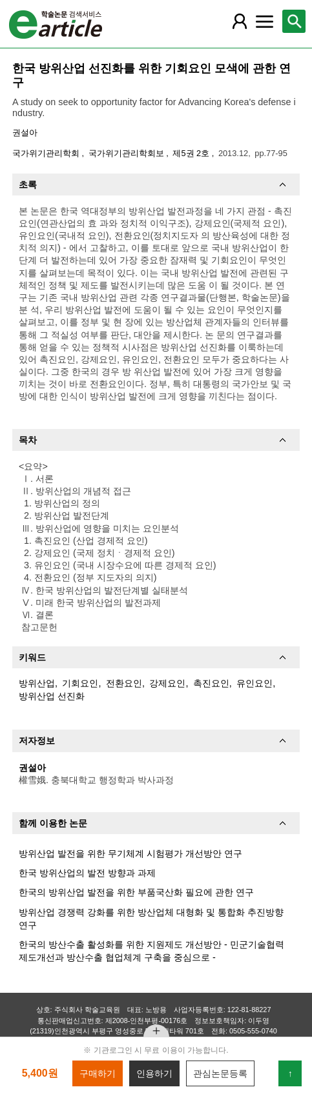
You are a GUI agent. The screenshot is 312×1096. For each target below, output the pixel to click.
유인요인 (254, 683)
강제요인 (167, 683)
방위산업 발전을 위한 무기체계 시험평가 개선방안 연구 (130, 853)
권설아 (24, 132)
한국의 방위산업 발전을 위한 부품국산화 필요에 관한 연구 (136, 892)
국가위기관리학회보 (127, 153)
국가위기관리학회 (47, 153)
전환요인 (124, 683)
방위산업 (37, 683)
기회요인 (80, 683)
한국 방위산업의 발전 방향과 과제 (87, 873)
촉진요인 (211, 683)
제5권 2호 (191, 153)
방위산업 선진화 (52, 696)
